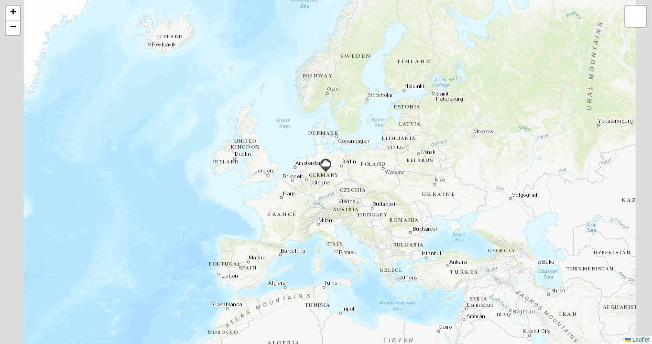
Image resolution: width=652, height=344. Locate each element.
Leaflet (637, 339)
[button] (325, 165)
